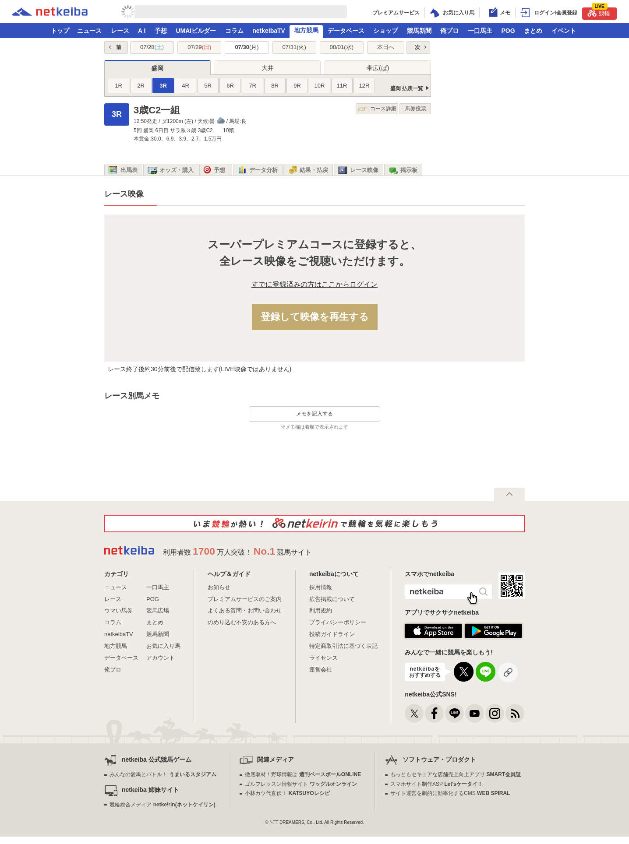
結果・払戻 (308, 170)
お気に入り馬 (163, 646)
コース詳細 (377, 109)
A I (141, 30)
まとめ (533, 30)
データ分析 (257, 170)
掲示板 (403, 170)
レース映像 (358, 170)
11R (342, 85)
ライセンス (323, 657)
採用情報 (320, 587)
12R (364, 85)
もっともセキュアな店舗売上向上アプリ (455, 774)
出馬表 (123, 170)
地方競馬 (306, 30)
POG (508, 30)
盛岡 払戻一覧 (406, 88)
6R (230, 85)
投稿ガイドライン (332, 634)
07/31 (294, 47)
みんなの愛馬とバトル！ (163, 774)
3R (163, 85)
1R (118, 85)
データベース (346, 30)
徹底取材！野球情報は (303, 774)
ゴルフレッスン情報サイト (301, 784)
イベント (563, 30)
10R (319, 85)
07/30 (246, 47)
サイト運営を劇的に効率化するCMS (450, 793)
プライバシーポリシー (337, 622)
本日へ (385, 47)
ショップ (385, 30)
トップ (60, 30)
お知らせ (219, 587)
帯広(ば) (378, 67)
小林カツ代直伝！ (287, 793)
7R (252, 85)
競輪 (598, 12)
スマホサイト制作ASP (436, 784)
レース (120, 30)
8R (275, 85)
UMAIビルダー (196, 30)
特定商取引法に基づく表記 (343, 646)
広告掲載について (332, 599)
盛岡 (157, 68)
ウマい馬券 (118, 610)
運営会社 (320, 669)
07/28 (152, 47)
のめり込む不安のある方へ (242, 622)
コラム (234, 30)
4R (185, 85)
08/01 (341, 47)
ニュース (89, 30)
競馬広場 (157, 610)
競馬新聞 (419, 30)
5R (208, 85)
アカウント (160, 657)
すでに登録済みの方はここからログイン (314, 284)
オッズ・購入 (171, 170)
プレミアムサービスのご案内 (245, 599)
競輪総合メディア (162, 805)
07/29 (199, 47)
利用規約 (320, 610)
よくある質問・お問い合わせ (245, 610)
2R (141, 85)
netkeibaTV (268, 30)
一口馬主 (480, 30)
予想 (161, 30)
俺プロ (449, 30)
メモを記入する (314, 414)
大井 (267, 67)
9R (297, 85)
